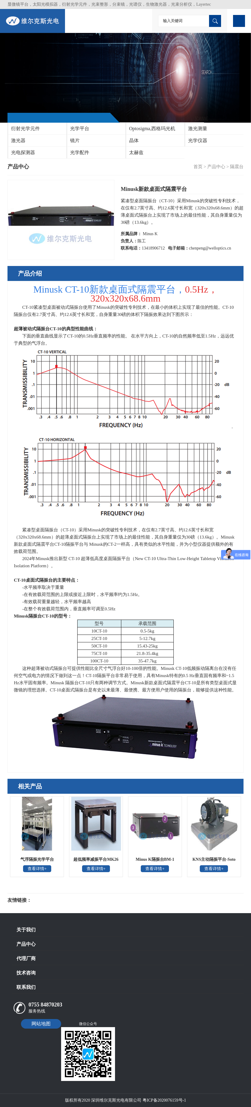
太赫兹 (136, 152)
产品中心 (216, 166)
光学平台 (79, 128)
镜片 (75, 140)
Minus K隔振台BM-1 (155, 859)
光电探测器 (23, 152)
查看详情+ (37, 868)
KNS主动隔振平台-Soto (213, 859)
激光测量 (197, 128)
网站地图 (41, 1023)
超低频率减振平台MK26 (95, 859)
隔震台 (237, 166)
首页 (197, 166)
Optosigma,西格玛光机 (152, 128)
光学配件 (79, 152)
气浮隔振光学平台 (37, 859)
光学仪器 (197, 140)
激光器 (18, 140)
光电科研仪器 (49, 900)
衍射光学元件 (25, 128)
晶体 (134, 140)
